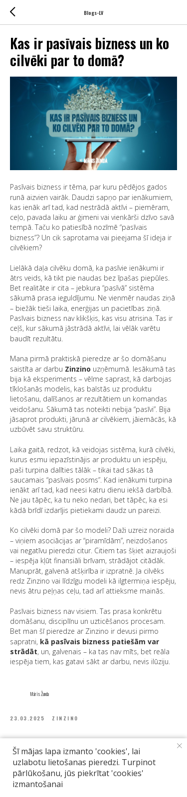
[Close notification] (180, 746)
